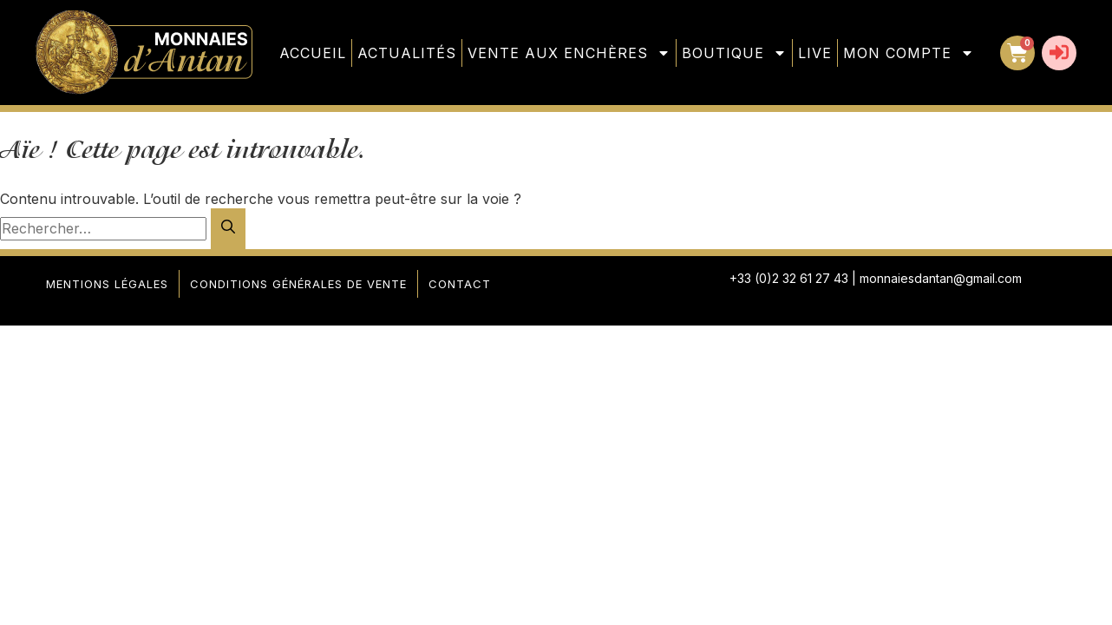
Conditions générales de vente (298, 284)
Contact (459, 284)
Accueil (312, 53)
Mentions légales (107, 284)
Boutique (734, 53)
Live (815, 53)
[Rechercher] (228, 228)
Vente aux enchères (569, 53)
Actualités (406, 53)
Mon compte (908, 53)
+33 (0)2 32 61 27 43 (788, 278)
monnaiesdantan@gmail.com (941, 278)
